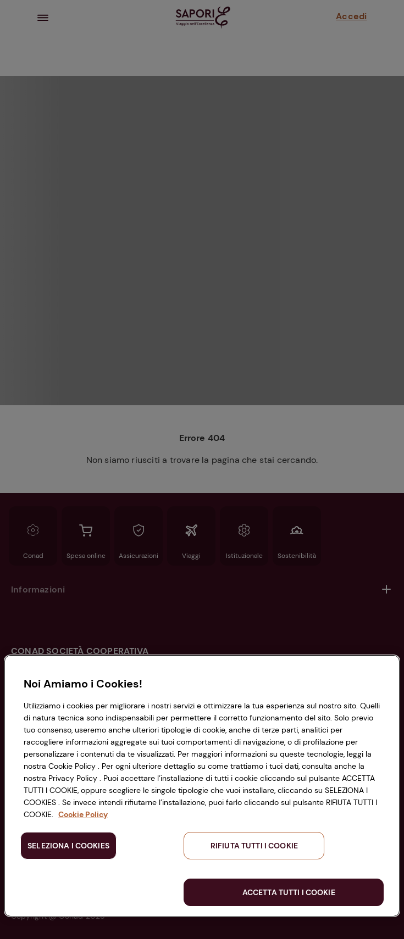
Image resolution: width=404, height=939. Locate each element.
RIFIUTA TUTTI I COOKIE (254, 846)
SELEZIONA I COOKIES (68, 846)
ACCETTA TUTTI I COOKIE (288, 892)
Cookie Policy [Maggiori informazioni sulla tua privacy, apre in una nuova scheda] (83, 814)
